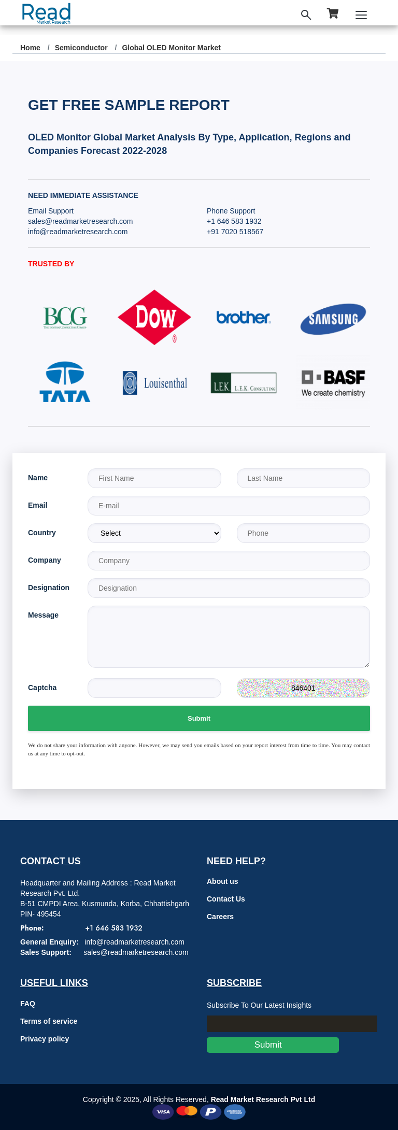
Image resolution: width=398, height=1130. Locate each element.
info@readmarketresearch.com (77, 231)
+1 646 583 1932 (234, 221)
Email (37, 505)
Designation (48, 587)
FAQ (27, 1003)
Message (43, 615)
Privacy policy (44, 1038)
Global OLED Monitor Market (171, 48)
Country (42, 532)
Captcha (42, 687)
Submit (199, 718)
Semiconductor (81, 48)
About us (222, 881)
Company (44, 560)
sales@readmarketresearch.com (80, 221)
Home (30, 48)
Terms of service (48, 1021)
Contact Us (226, 899)
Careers (220, 916)
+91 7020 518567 (235, 231)
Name (38, 478)
